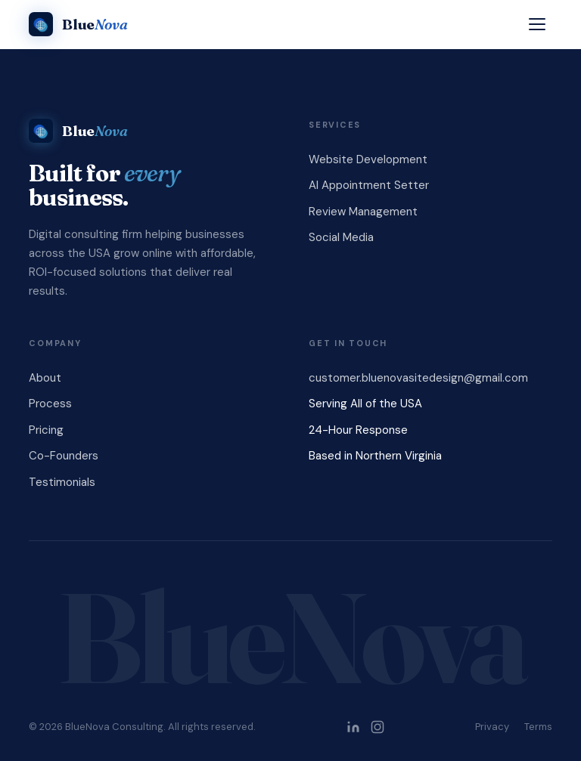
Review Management (363, 211)
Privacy (492, 726)
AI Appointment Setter (369, 185)
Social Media (341, 237)
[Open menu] (537, 24)
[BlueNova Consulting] (78, 24)
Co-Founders (63, 455)
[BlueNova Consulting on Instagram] (377, 727)
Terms (538, 726)
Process (50, 403)
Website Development (368, 159)
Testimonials (62, 482)
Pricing (46, 430)
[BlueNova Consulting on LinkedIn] (353, 727)
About (45, 377)
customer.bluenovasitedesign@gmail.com (418, 377)
